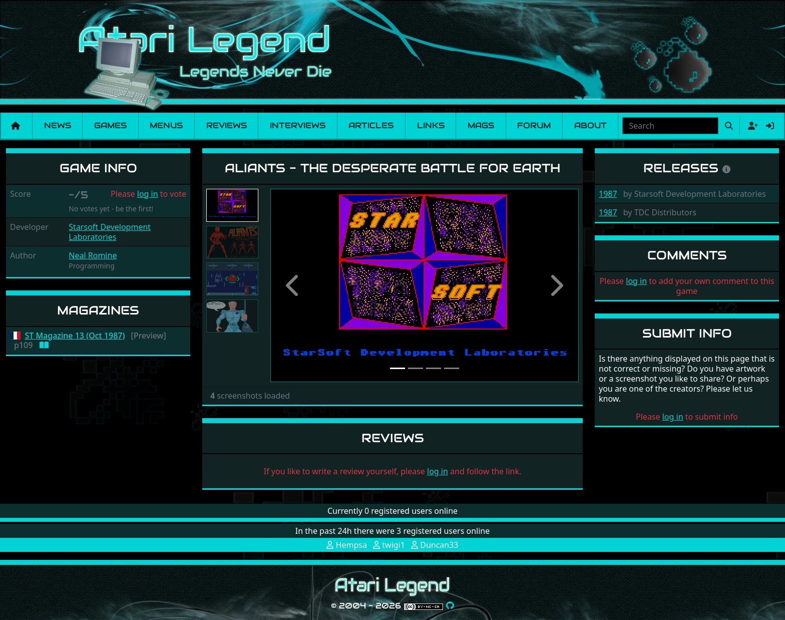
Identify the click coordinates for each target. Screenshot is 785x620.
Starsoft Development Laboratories (110, 231)
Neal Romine (93, 255)
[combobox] (670, 125)
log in (147, 193)
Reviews (226, 125)
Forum (534, 125)
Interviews (297, 125)
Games (110, 125)
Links (431, 125)
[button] (293, 285)
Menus (166, 125)
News (57, 125)
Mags (481, 125)
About (590, 125)
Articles (371, 125)
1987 (608, 193)
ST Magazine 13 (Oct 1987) (75, 336)
